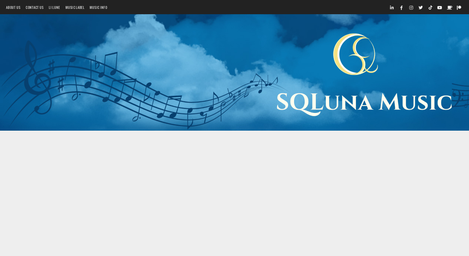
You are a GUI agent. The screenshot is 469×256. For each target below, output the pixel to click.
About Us (13, 7)
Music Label (74, 7)
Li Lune (54, 7)
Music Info (98, 7)
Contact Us (34, 7)
